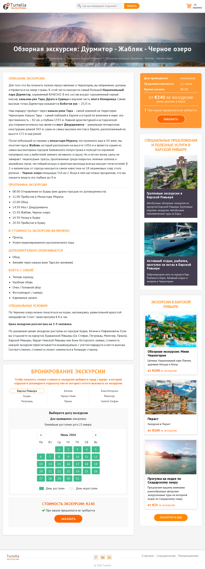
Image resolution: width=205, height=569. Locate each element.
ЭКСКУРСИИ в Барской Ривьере (171, 304)
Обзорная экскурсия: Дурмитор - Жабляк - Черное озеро (139, 58)
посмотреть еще (171, 517)
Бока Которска (109, 391)
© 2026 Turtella (102, 565)
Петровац (27, 401)
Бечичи (68, 391)
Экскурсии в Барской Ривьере (84, 58)
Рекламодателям (188, 555)
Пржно (68, 401)
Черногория (55, 58)
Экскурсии (38, 58)
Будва (27, 396)
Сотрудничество (166, 555)
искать (132, 6)
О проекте (148, 555)
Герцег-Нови (68, 396)
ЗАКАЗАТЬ (68, 519)
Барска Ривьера (27, 391)
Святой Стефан (109, 401)
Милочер (109, 396)
